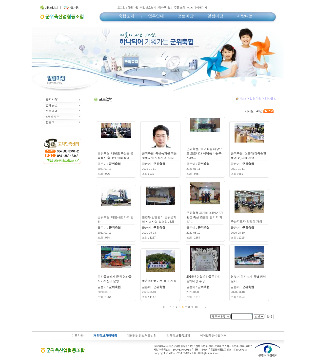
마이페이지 (200, 7)
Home (242, 98)
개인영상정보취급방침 (142, 335)
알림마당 (215, 16)
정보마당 (186, 16)
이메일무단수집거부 (213, 335)
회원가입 (132, 7)
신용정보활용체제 (178, 335)
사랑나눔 (245, 16)
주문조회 (179, 7)
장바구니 (165, 7)
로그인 (121, 7)
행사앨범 (270, 98)
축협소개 (126, 16)
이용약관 (77, 335)
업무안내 (156, 16)
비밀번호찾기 (148, 7)
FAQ (189, 7)
